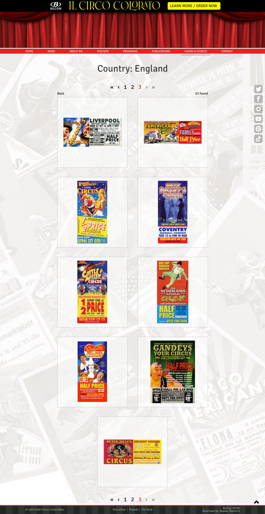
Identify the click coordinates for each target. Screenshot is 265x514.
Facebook (258, 100)
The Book (147, 509)
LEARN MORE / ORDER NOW (193, 6)
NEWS (51, 51)
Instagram (258, 110)
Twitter (258, 90)
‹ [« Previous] (119, 87)
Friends (133, 509)
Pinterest (258, 129)
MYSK (236, 508)
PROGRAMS (130, 51)
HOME (29, 51)
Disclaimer (119, 509)
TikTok (258, 139)
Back (60, 93)
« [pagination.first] (111, 87)
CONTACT (227, 51)
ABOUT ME (76, 51)
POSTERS (103, 51)
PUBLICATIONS (161, 51)
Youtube (258, 120)
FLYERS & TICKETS (196, 51)
